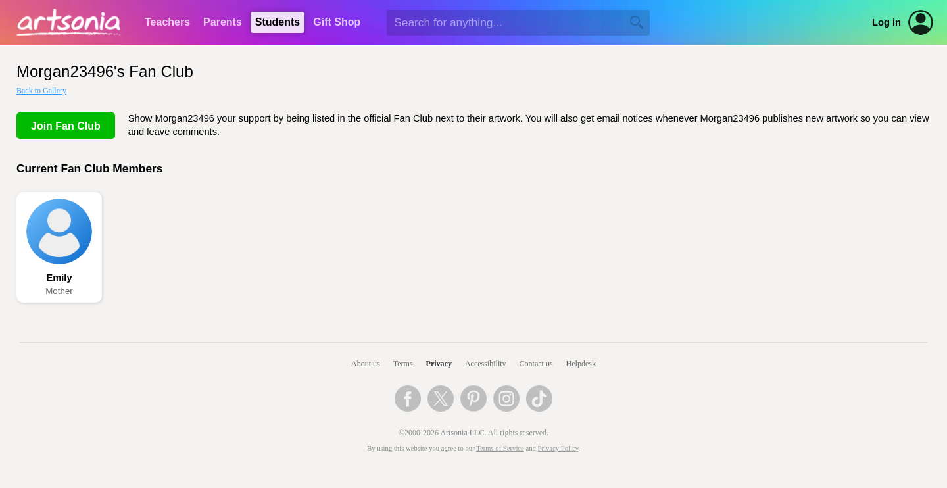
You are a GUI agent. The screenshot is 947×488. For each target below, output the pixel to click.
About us (365, 363)
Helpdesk (581, 363)
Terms (403, 363)
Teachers (167, 22)
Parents (222, 22)
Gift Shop (336, 22)
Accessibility (485, 363)
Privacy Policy (558, 448)
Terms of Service (500, 448)
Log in (886, 22)
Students (277, 22)
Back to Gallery (41, 90)
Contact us (536, 363)
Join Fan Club (66, 126)
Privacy (439, 363)
